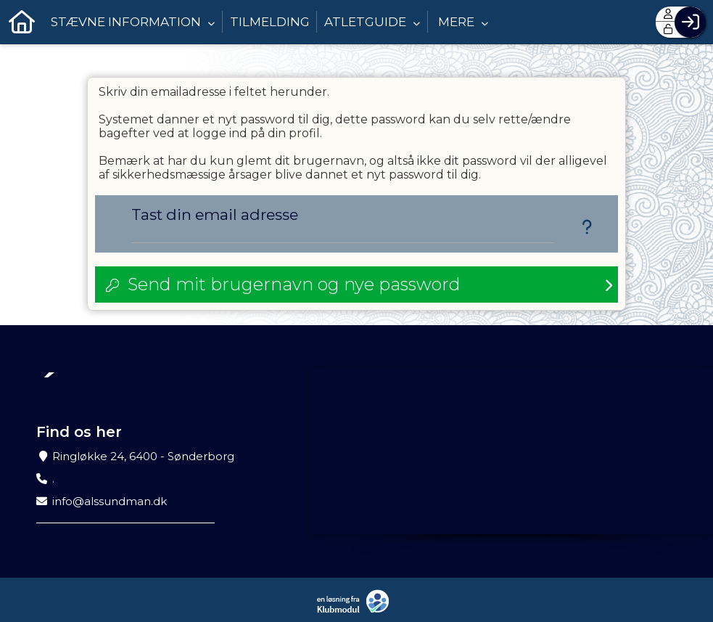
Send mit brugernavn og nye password (294, 284)
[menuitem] (22, 22)
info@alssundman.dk (109, 501)
